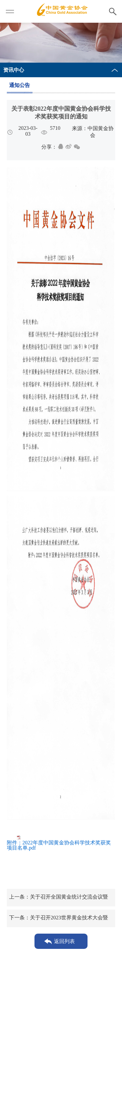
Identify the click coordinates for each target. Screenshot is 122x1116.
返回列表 (64, 941)
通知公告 (19, 85)
